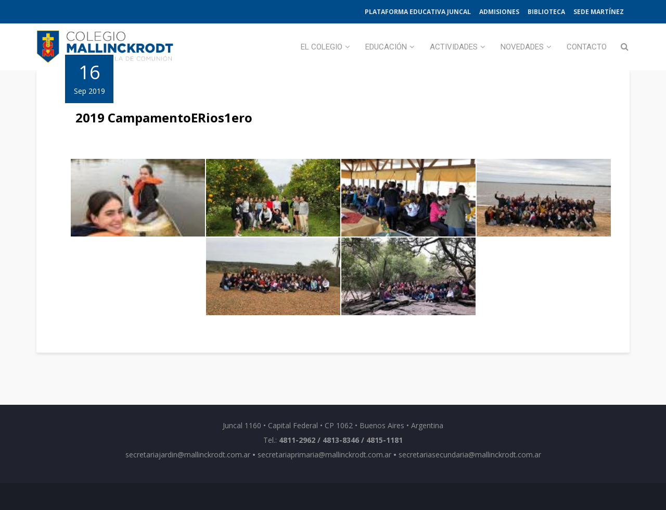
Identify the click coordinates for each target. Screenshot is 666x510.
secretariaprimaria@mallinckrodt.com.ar (324, 454)
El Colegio (321, 47)
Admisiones (499, 11)
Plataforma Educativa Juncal (418, 11)
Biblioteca (546, 11)
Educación (386, 47)
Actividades (454, 47)
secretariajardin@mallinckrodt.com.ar (187, 454)
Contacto (587, 47)
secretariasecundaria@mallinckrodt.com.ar (470, 454)
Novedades (522, 47)
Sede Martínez (598, 11)
